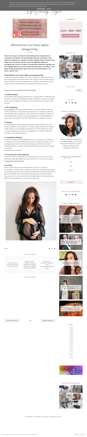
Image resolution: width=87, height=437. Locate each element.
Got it (49, 9)
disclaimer (74, 158)
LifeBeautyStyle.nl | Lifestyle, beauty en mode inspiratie (22, 434)
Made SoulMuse (80, 434)
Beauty (6, 248)
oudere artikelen (48, 320)
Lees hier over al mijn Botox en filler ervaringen (20, 90)
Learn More (41, 9)
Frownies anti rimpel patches (14, 161)
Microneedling (9, 109)
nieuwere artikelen (12, 320)
